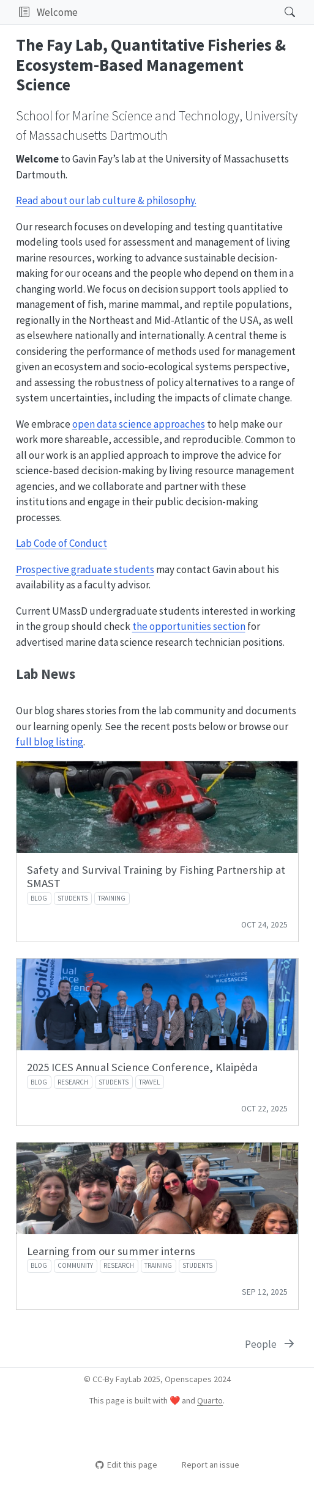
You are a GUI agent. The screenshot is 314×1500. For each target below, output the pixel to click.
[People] (270, 1345)
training (111, 898)
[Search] (279, 12)
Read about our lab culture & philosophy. (106, 200)
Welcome (57, 12)
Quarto (210, 1400)
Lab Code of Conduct (61, 543)
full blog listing (49, 741)
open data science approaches (138, 424)
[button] (24, 12)
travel (149, 1082)
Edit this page (126, 1464)
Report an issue (204, 1464)
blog (39, 898)
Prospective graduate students (85, 569)
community (75, 1265)
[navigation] (177, 12)
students (73, 898)
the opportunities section (188, 626)
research (73, 1082)
